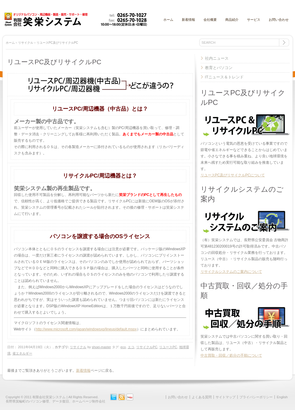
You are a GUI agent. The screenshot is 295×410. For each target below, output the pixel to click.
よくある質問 (202, 397)
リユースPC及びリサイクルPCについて (232, 175)
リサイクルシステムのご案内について (231, 272)
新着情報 (188, 19)
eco (123, 347)
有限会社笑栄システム (49, 397)
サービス (253, 19)
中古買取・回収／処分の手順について (231, 355)
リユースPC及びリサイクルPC (57, 42)
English (282, 397)
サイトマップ (226, 397)
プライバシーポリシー (256, 397)
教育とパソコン (218, 67)
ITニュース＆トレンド (224, 77)
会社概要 (210, 19)
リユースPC (168, 347)
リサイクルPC (146, 347)
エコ (131, 347)
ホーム (168, 19)
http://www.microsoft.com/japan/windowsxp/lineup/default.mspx (86, 329)
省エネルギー (22, 353)
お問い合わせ (279, 19)
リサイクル (25, 42)
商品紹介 (232, 19)
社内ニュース (217, 58)
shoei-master (101, 347)
